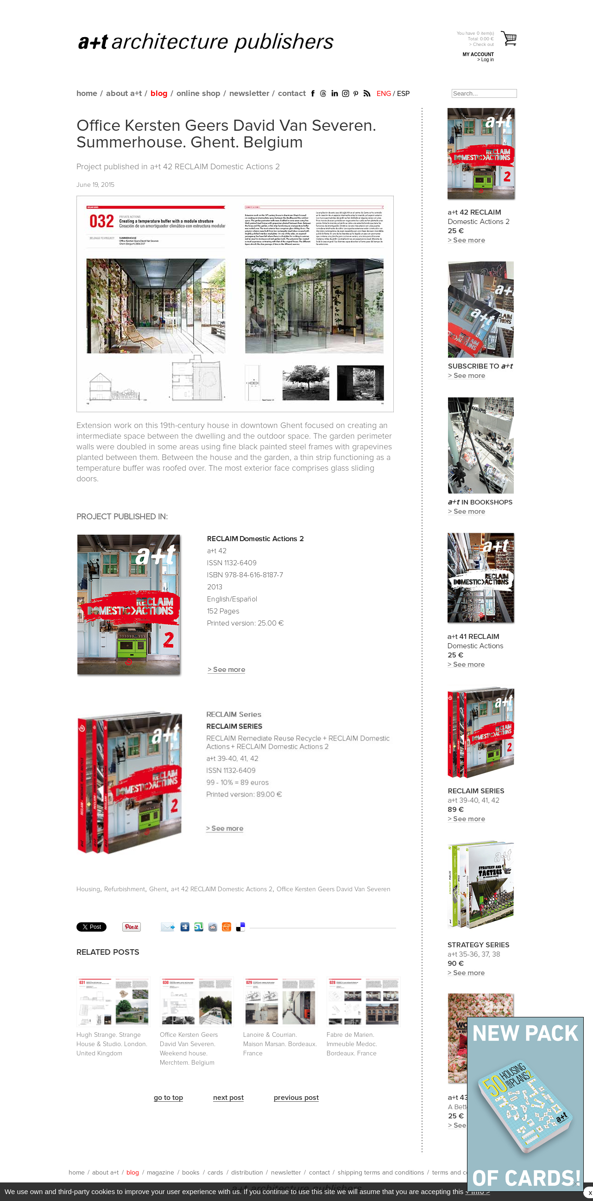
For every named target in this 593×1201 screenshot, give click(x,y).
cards (215, 1172)
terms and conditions (462, 1172)
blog (159, 93)
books (191, 1172)
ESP (403, 93)
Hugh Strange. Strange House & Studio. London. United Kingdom (111, 1044)
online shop (199, 93)
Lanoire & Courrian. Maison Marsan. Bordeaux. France (280, 1044)
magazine (160, 1172)
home (86, 93)
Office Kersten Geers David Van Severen (334, 889)
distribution (247, 1172)
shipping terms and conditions (381, 1172)
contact (292, 93)
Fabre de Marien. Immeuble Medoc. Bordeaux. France (352, 1044)
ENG (384, 93)
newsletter (249, 93)
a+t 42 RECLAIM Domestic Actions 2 (215, 167)
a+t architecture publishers (217, 42)
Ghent (158, 889)
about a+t (124, 93)
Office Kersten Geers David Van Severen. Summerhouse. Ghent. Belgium (226, 134)
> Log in (485, 59)
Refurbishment (124, 889)
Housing (88, 889)
